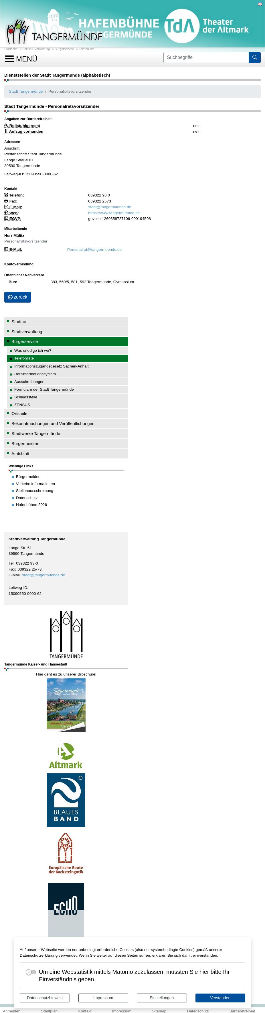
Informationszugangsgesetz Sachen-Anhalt (51, 366)
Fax (12, 569)
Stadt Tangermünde (26, 91)
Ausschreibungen (29, 382)
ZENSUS (22, 405)
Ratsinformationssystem (35, 374)
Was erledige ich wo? (32, 350)
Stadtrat (18, 321)
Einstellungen (162, 998)
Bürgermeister (24, 443)
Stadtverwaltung (26, 331)
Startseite (10, 49)
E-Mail (14, 575)
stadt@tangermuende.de (43, 575)
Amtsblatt (20, 453)
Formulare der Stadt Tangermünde (44, 389)
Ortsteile (19, 413)
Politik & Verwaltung (36, 49)
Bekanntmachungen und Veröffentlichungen (52, 423)
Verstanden (220, 998)
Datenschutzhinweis (45, 998)
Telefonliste (86, 49)
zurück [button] (17, 297)
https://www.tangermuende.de (114, 213)
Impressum (103, 998)
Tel (11, 563)
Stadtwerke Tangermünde (35, 433)
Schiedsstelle (25, 397)
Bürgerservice (64, 49)
